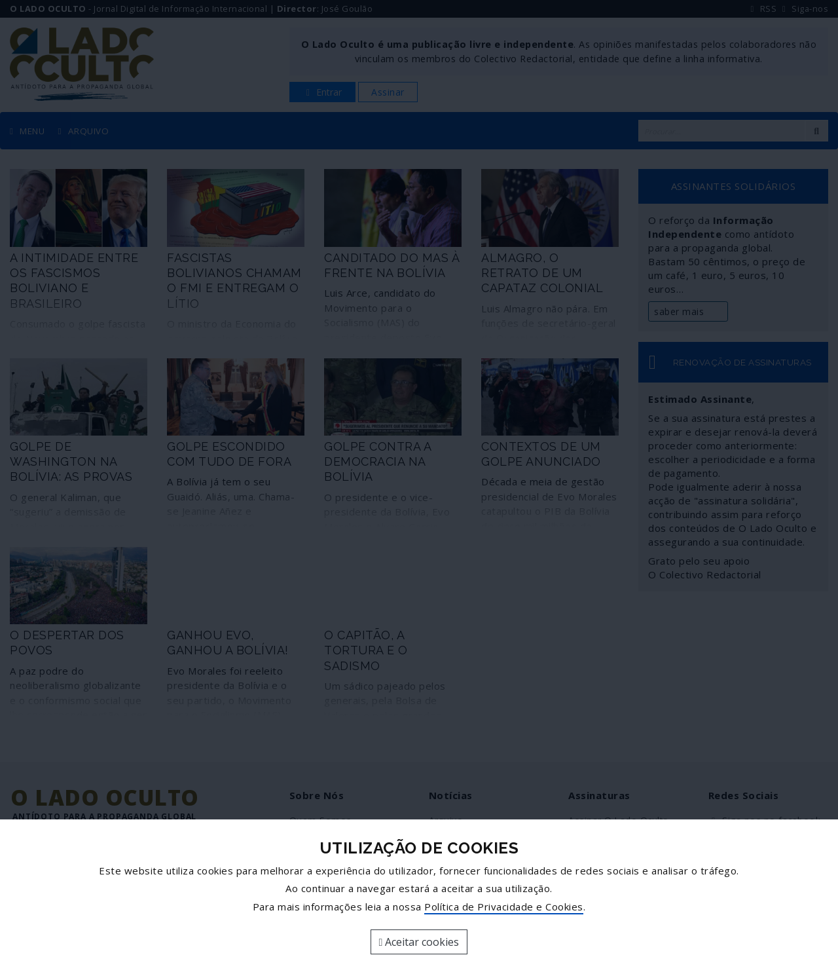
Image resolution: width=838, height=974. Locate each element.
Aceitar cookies (419, 942)
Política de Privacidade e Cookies (503, 906)
